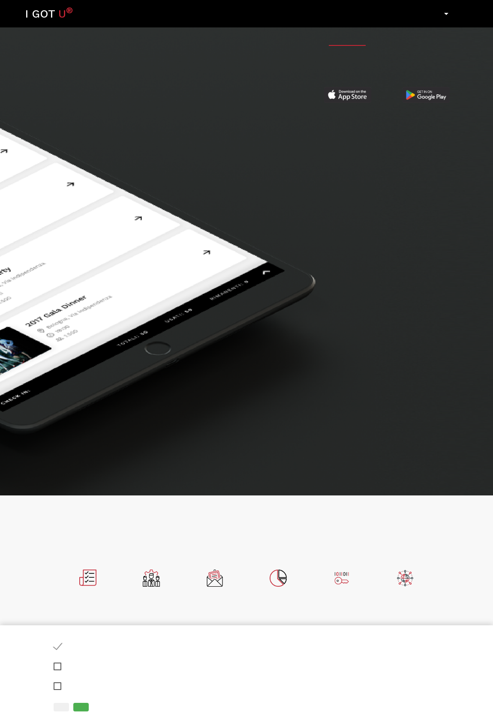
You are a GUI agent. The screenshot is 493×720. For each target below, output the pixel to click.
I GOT (49, 13)
